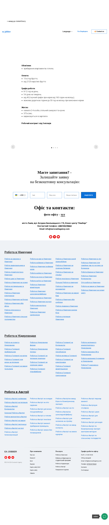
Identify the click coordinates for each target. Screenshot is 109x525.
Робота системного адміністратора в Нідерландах (88, 393)
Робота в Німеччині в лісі (91, 306)
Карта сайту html (35, 515)
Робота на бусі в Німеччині (40, 328)
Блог (31, 508)
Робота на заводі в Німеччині (92, 334)
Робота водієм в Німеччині (40, 345)
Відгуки (32, 511)
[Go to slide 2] (53, 195)
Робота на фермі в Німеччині (41, 310)
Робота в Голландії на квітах (15, 403)
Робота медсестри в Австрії (15, 464)
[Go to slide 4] (57, 195)
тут (63, 262)
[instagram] (50, 284)
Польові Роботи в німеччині (67, 330)
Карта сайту (33, 518)
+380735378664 (65, 274)
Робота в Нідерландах (20, 383)
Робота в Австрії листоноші (15, 472)
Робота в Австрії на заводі (14, 468)
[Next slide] (96, 168)
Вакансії (32, 505)
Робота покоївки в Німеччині (67, 326)
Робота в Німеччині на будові (16, 347)
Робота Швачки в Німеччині (92, 320)
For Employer (85, 518)
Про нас (32, 502)
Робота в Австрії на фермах (15, 446)
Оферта (32, 521)
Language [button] (67, 31)
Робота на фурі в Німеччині (41, 321)
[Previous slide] (13, 168)
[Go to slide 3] (55, 195)
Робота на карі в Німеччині (40, 306)
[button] (99, 31)
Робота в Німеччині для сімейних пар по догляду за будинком (92, 313)
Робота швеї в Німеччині (14, 326)
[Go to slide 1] (51, 195)
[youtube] (58, 284)
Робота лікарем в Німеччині (67, 354)
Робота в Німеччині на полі (40, 349)
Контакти (84, 515)
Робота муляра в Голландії (66, 403)
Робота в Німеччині (18, 300)
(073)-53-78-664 (91, 511)
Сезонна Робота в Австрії (14, 460)
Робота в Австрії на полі (14, 476)
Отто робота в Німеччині (90, 330)
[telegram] (54, 284)
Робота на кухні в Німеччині (41, 325)
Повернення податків (62, 517)
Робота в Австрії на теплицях (16, 450)
